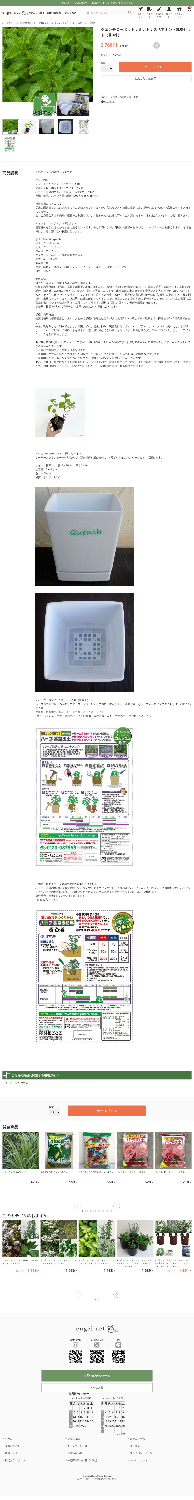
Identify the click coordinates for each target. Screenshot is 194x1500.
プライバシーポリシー (142, 1453)
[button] (116, 1206)
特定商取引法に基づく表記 (82, 1460)
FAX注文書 (97, 1387)
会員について (12, 1445)
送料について (108, 101)
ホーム (8, 1438)
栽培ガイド (11, 1453)
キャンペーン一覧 (77, 1445)
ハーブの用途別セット (26, 23)
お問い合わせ (74, 1453)
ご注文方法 (73, 1438)
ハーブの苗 (7, 23)
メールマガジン (138, 1460)
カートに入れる (155, 67)
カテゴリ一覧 (137, 1438)
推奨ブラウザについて (17, 1460)
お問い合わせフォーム (97, 1375)
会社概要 (135, 1445)
